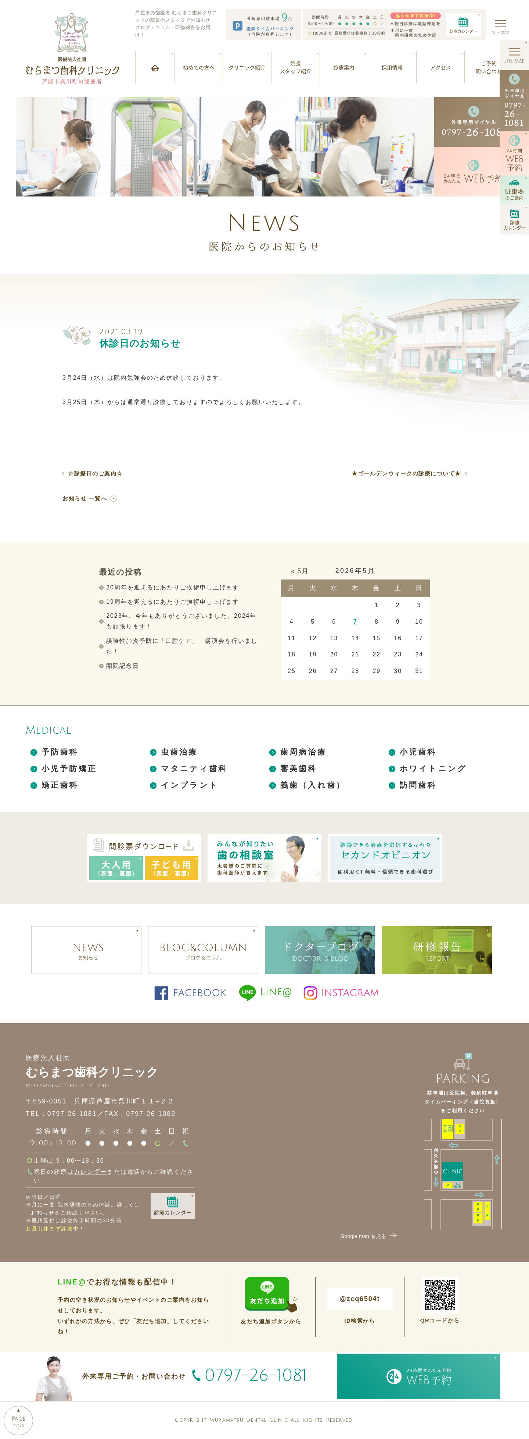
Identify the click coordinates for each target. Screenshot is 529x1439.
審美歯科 (298, 768)
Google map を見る (369, 1236)
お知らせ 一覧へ (84, 498)
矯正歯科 (60, 785)
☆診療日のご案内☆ (95, 473)
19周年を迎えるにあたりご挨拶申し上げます (172, 602)
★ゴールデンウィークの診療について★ (406, 473)
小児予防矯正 (69, 768)
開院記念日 (122, 666)
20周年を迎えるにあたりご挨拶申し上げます (172, 587)
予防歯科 (60, 752)
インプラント (190, 785)
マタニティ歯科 (194, 768)
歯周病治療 (303, 752)
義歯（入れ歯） (312, 785)
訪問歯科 (418, 785)
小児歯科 (418, 752)
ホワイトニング (433, 768)
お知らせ (42, 1213)
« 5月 (300, 571)
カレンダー (90, 1172)
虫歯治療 (179, 752)
